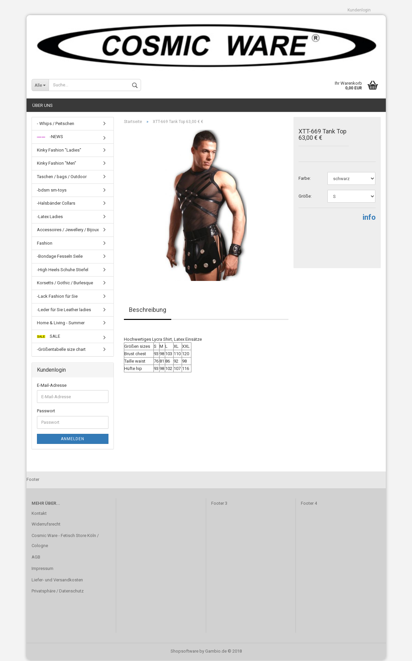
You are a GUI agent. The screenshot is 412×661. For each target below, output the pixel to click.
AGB (36, 558)
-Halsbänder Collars (56, 204)
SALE (48, 337)
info (369, 218)
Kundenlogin (359, 10)
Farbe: (305, 179)
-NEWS (50, 137)
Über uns (42, 106)
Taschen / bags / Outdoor (62, 177)
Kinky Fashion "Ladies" (59, 151)
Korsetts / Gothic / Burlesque (65, 284)
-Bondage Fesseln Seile (60, 257)
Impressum (42, 569)
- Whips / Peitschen (55, 124)
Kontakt (39, 514)
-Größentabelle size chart (61, 350)
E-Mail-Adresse (51, 386)
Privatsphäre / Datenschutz (58, 592)
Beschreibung (147, 311)
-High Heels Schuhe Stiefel (62, 270)
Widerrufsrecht (46, 525)
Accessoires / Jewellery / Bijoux (68, 231)
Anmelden (72, 440)
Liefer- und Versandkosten (57, 580)
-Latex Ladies (50, 217)
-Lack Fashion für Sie (57, 297)
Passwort (46, 412)
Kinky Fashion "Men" (56, 164)
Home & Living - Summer (61, 323)
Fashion (44, 244)
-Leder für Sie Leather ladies (64, 310)
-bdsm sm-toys (51, 191)
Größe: (305, 197)
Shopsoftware (184, 652)
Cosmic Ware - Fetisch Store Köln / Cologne (65, 541)
